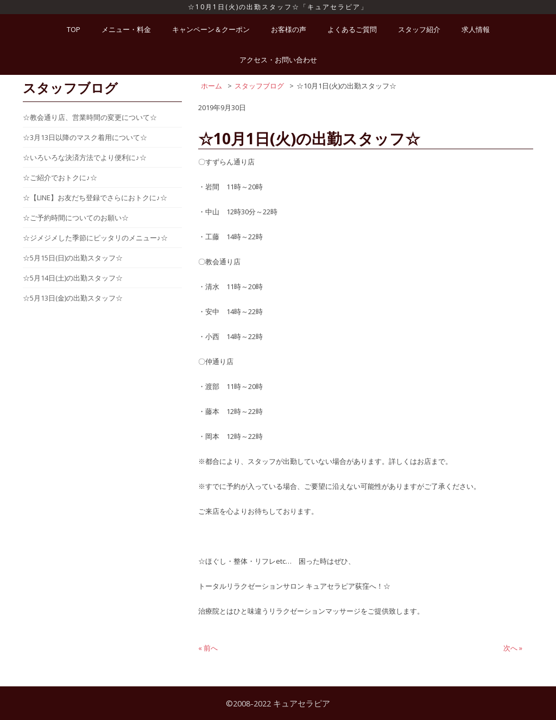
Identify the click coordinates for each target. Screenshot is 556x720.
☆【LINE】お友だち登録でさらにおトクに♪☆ (95, 197)
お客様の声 (288, 29)
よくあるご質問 (352, 29)
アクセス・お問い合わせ (278, 60)
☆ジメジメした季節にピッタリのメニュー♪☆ (95, 238)
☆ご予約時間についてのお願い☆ (76, 217)
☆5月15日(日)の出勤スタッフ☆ (73, 258)
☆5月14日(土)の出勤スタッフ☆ (73, 278)
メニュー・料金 (126, 29)
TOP (73, 29)
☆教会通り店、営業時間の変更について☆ (90, 117)
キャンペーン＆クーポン (211, 29)
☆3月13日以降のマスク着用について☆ (85, 137)
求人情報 (476, 29)
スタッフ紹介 (419, 29)
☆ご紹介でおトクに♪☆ (60, 177)
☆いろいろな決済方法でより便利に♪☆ (85, 157)
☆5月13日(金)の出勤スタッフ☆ (73, 298)
